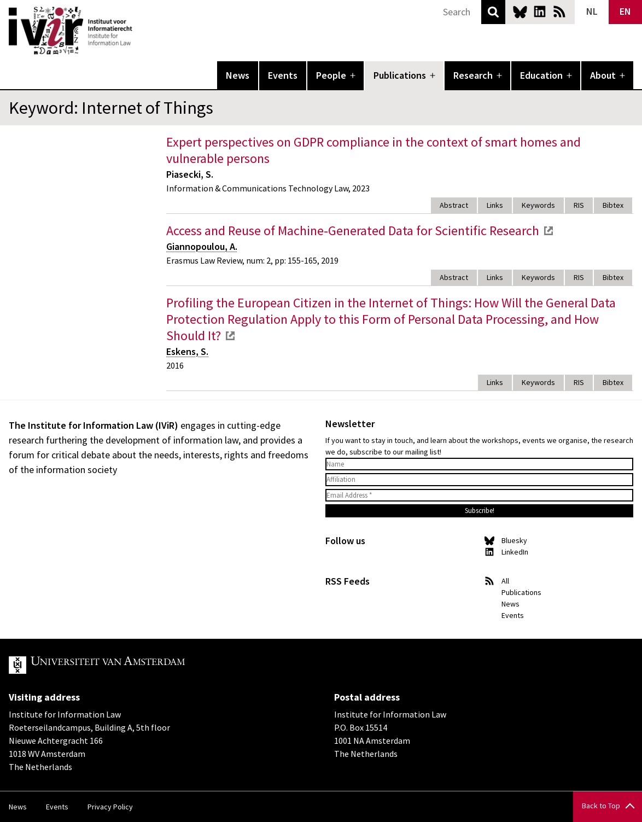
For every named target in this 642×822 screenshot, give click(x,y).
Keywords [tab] (538, 205)
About (603, 75)
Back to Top (601, 806)
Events (282, 75)
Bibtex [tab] (613, 205)
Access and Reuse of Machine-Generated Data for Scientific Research (352, 230)
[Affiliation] (479, 479)
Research (473, 75)
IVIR (140, 31)
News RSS (559, 11)
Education (541, 75)
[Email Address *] (479, 495)
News (237, 75)
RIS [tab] (579, 205)
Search (493, 12)
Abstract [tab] (454, 205)
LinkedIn (539, 11)
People (331, 75)
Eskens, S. (187, 351)
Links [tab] (495, 205)
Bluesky (520, 11)
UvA (135, 665)
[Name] (479, 464)
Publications (399, 75)
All (505, 581)
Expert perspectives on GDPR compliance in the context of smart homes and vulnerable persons (373, 150)
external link (548, 230)
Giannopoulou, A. (201, 246)
